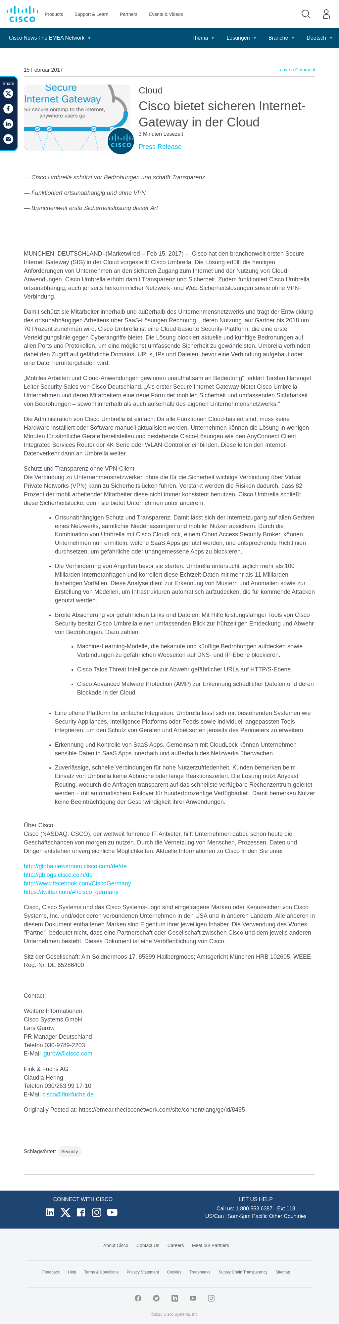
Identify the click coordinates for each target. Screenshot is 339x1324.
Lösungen (241, 38)
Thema (204, 38)
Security (69, 1151)
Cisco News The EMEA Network (50, 38)
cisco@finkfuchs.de (68, 1094)
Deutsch (320, 38)
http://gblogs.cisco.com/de (58, 875)
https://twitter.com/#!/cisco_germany (71, 892)
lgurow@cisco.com (67, 1053)
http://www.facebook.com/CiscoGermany (77, 883)
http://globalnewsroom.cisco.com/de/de (75, 866)
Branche (282, 38)
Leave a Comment (296, 69)
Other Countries (288, 1216)
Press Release (160, 146)
